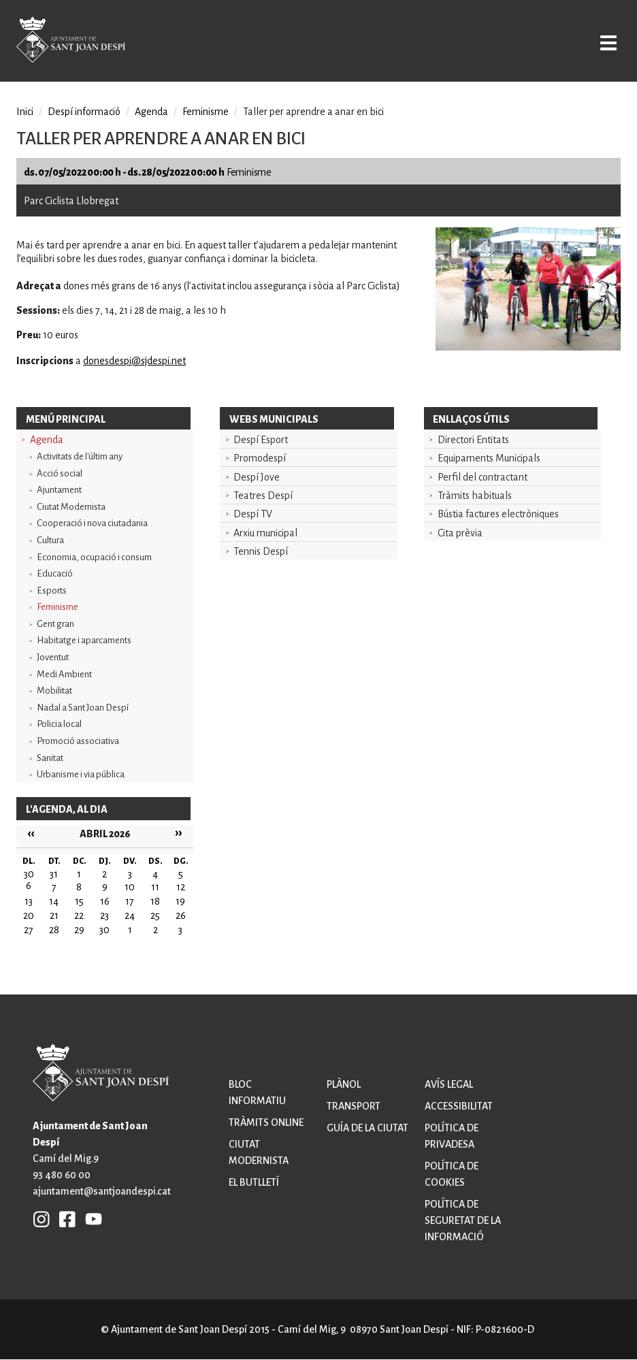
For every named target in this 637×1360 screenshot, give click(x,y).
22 (79, 915)
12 (180, 886)
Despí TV (252, 513)
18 (155, 901)
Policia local (59, 724)
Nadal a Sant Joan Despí (83, 707)
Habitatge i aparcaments (84, 640)
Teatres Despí (263, 495)
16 (105, 901)
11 (155, 886)
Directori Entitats (473, 439)
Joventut (53, 657)
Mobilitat (54, 690)
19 (180, 901)
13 (28, 901)
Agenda (46, 439)
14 (54, 901)
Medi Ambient (64, 674)
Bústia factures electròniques (498, 513)
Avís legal (449, 1084)
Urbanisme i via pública (81, 774)
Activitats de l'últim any (79, 456)
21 (54, 915)
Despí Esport (260, 439)
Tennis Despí (260, 551)
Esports (52, 590)
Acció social (59, 473)
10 (130, 886)
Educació (55, 573)
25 (155, 915)
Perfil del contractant (482, 477)
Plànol (344, 1084)
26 (181, 915)
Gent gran (55, 624)
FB (64, 1218)
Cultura (50, 540)
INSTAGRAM (41, 1218)
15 (79, 901)
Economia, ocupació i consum (94, 557)
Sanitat (50, 758)
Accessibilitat (459, 1106)
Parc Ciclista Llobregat (71, 200)
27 (28, 929)
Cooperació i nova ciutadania (92, 523)
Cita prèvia (460, 533)
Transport (353, 1106)
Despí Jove (256, 477)
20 (28, 915)
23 (104, 915)
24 (130, 915)
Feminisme (57, 607)
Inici (24, 111)
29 (79, 929)
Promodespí (259, 458)
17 (129, 901)
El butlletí (254, 1182)
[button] (528, 347)
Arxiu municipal (265, 533)
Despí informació (84, 111)
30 (104, 929)
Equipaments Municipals (489, 458)
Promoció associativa (78, 741)
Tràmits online (266, 1122)
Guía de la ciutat (367, 1127)
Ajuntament (59, 490)
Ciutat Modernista (71, 507)
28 (54, 929)
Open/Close (601, 42)
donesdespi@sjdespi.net (134, 360)
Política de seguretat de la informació (463, 1220)
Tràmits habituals (475, 495)
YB (90, 1218)
